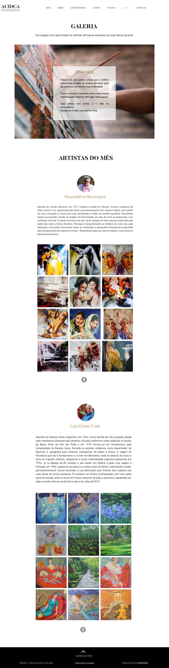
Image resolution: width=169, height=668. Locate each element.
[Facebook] (84, 379)
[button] (60, 8)
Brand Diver (143, 663)
